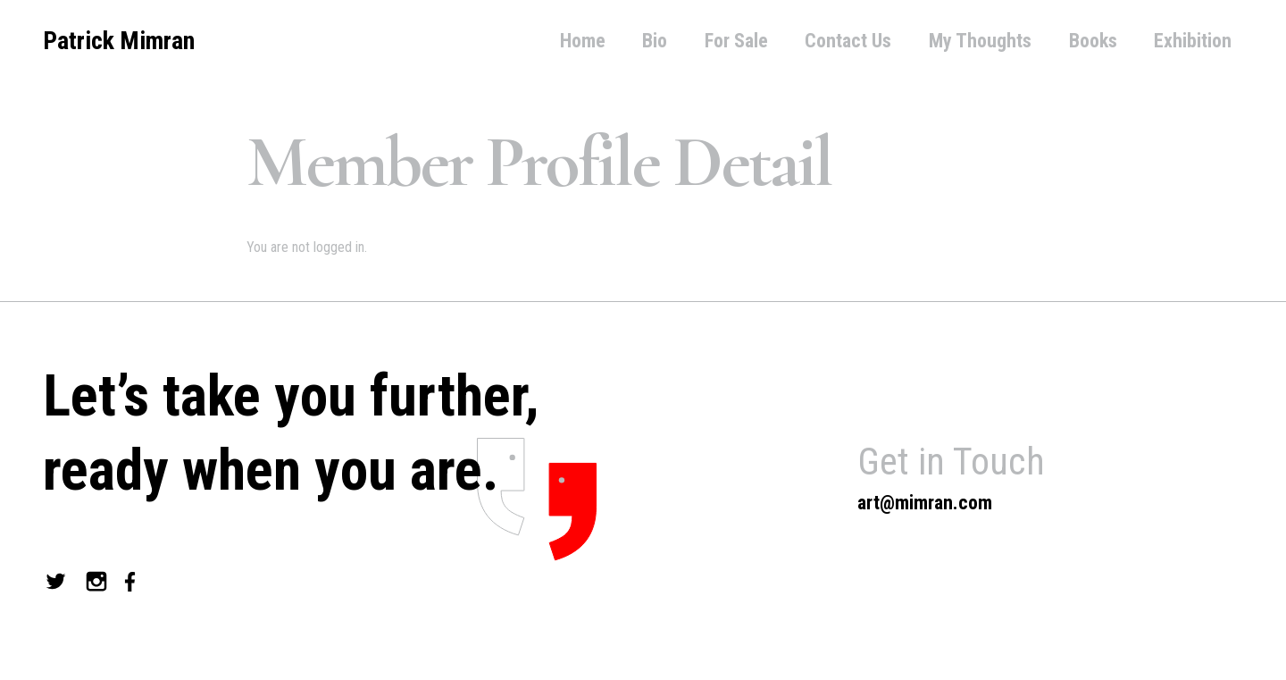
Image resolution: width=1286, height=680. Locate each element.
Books (1093, 40)
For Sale (736, 40)
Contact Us (848, 40)
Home (582, 40)
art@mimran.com (924, 502)
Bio (654, 40)
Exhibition (1193, 40)
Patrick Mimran (119, 41)
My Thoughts (980, 40)
